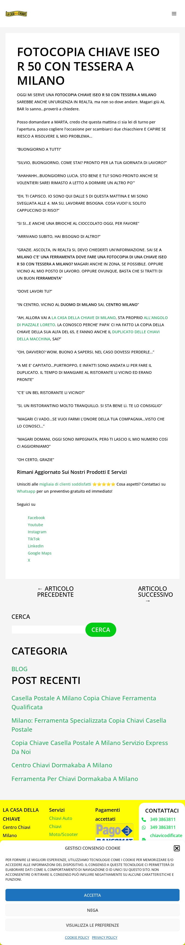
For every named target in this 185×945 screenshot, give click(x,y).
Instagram (37, 531)
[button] (177, 848)
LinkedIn (36, 546)
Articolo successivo (152, 594)
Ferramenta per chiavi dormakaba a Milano (74, 778)
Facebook (36, 517)
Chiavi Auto (60, 818)
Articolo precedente (55, 591)
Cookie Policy (77, 937)
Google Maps (40, 553)
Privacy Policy (104, 937)
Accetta (92, 895)
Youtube (35, 524)
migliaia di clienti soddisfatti (65, 484)
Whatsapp (26, 491)
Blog (19, 668)
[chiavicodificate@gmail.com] (162, 839)
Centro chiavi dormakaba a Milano (61, 765)
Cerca (20, 616)
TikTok (34, 538)
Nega (92, 910)
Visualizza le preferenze (92, 925)
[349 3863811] (159, 819)
